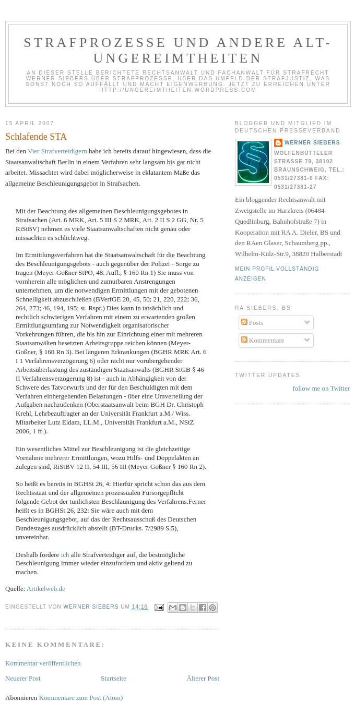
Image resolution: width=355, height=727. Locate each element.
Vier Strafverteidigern (57, 151)
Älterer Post (203, 678)
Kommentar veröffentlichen (43, 663)
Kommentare (263, 340)
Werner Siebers (312, 143)
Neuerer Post (23, 678)
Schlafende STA (36, 136)
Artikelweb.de (46, 588)
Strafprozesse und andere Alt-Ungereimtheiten (178, 50)
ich (65, 555)
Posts (252, 322)
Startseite (113, 678)
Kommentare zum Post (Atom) (81, 697)
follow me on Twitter (321, 388)
